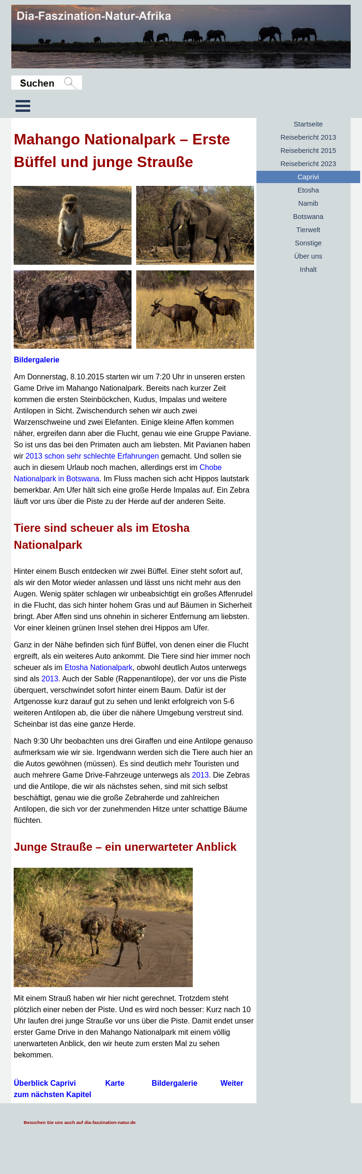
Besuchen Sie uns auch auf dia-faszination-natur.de (79, 1122)
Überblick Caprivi (45, 1083)
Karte (114, 1083)
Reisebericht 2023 (308, 164)
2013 (49, 679)
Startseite (308, 124)
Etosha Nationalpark (98, 667)
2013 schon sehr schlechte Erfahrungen (92, 456)
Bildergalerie (36, 360)
